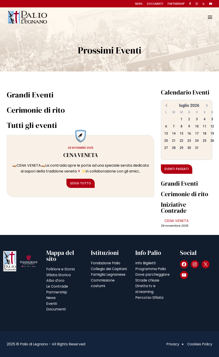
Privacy (172, 344)
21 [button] (173, 140)
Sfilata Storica (58, 274)
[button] (166, 105)
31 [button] (197, 148)
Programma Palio (150, 268)
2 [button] (189, 119)
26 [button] (212, 140)
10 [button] (197, 126)
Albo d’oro (55, 280)
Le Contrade (57, 286)
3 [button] (197, 119)
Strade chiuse (147, 280)
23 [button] (189, 140)
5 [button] (212, 119)
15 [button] (181, 133)
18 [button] (204, 133)
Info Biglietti (145, 263)
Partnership (176, 4)
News (138, 4)
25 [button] (204, 140)
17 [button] (197, 133)
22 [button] (181, 140)
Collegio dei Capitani (109, 268)
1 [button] (181, 119)
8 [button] (181, 126)
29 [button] (181, 148)
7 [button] (174, 126)
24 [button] (197, 140)
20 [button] (166, 140)
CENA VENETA (176, 220)
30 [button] (189, 148)
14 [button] (173, 133)
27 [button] (166, 148)
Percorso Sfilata (149, 297)
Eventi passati (176, 169)
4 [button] (205, 119)
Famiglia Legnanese (108, 274)
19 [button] (212, 133)
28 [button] (173, 148)
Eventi (51, 303)
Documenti (155, 4)
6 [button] (166, 126)
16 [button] (189, 133)
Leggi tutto (80, 183)
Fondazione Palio (105, 263)
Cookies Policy (199, 344)
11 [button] (204, 126)
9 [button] (189, 126)
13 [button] (166, 133)
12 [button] (212, 126)
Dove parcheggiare (152, 274)
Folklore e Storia (60, 269)
